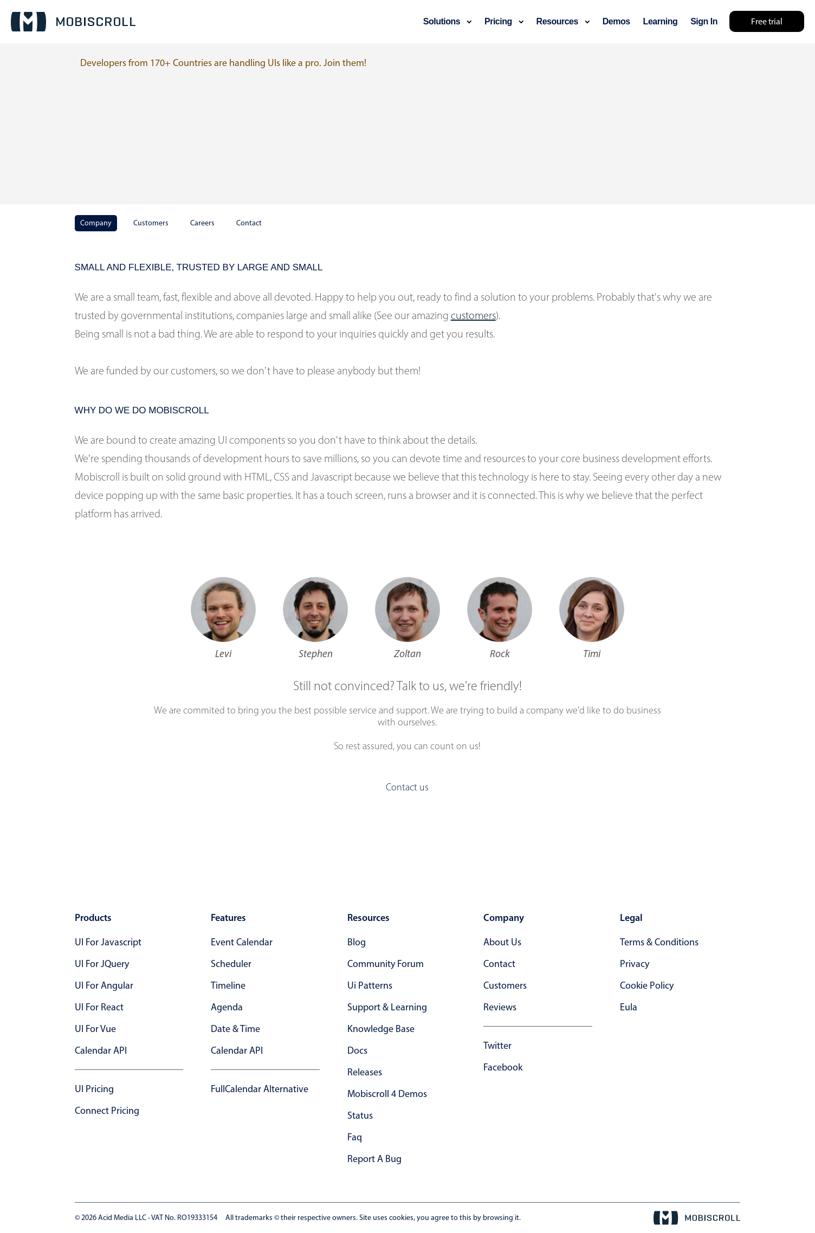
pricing (503, 21)
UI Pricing (94, 1089)
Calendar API (101, 1050)
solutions (447, 21)
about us (502, 942)
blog (356, 942)
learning (660, 21)
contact (499, 964)
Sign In (703, 21)
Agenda (227, 1007)
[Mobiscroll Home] (73, 21)
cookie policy (647, 985)
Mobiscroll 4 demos (387, 1094)
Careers (202, 223)
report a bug (374, 1159)
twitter (497, 1046)
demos (616, 21)
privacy (634, 964)
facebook (502, 1067)
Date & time (235, 1029)
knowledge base (381, 1029)
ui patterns (369, 985)
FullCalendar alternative (259, 1089)
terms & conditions (659, 942)
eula (628, 1007)
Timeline (228, 985)
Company (96, 223)
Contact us (407, 787)
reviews (499, 1007)
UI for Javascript (108, 942)
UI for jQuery (102, 964)
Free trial (766, 21)
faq (354, 1137)
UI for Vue (95, 1029)
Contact (249, 223)
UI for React (99, 1007)
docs (357, 1050)
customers (473, 315)
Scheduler (231, 964)
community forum (385, 964)
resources (563, 21)
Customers (151, 223)
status (360, 1115)
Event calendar (242, 942)
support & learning (387, 1007)
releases (364, 1072)
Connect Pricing (107, 1111)
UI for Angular (104, 985)
